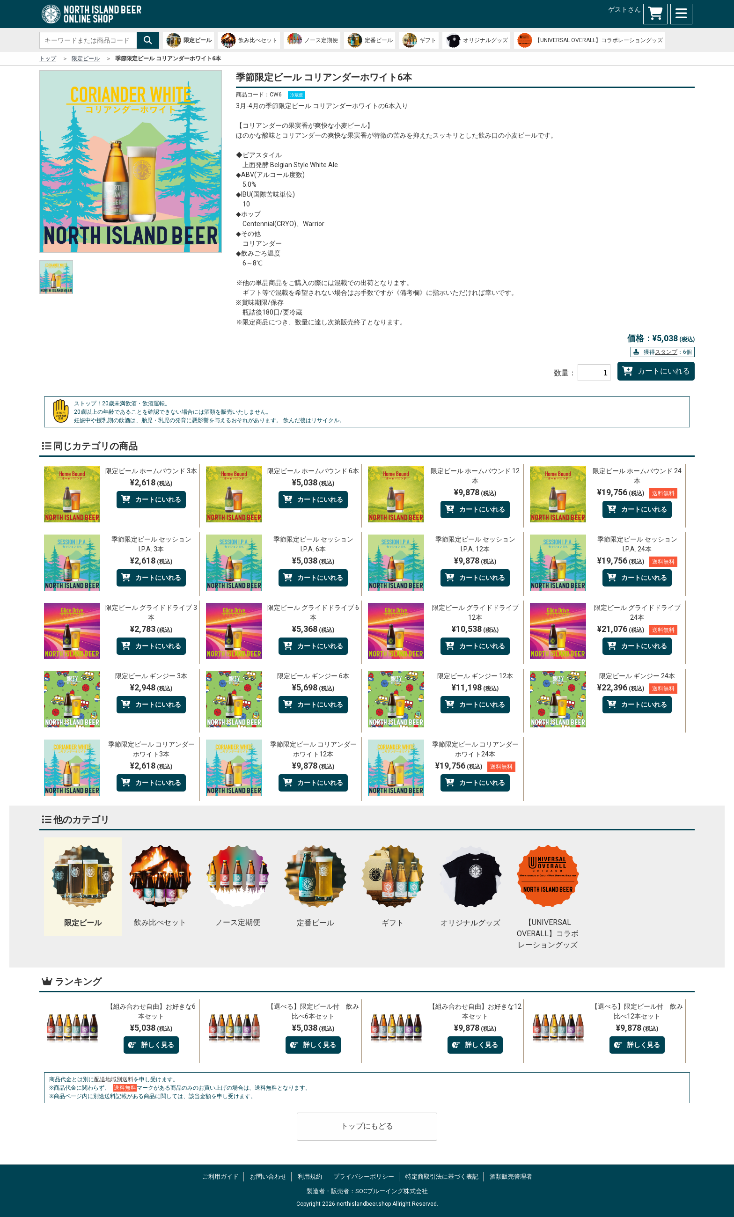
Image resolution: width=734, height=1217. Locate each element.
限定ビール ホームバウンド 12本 (475, 475)
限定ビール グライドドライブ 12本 (475, 612)
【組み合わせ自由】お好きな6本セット (151, 1011)
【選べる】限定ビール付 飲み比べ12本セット (637, 1011)
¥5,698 (313, 687)
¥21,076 (637, 629)
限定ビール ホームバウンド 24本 (637, 475)
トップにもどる (367, 1126)
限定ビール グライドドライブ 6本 (313, 612)
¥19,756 (637, 493)
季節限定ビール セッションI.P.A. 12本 (475, 544)
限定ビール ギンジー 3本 (151, 676)
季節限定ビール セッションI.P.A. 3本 (151, 544)
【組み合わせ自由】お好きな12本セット (475, 1011)
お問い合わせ (268, 1176)
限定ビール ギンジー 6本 (313, 676)
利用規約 (310, 1176)
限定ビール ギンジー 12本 (475, 676)
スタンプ (666, 352)
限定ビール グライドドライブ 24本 (637, 612)
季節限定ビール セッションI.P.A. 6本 (313, 544)
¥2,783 (151, 629)
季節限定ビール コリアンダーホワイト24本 (475, 749)
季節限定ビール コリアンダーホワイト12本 (313, 749)
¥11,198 (475, 687)
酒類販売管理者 (511, 1176)
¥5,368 (313, 629)
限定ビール (86, 58)
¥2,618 (151, 482)
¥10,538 (475, 629)
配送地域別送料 (113, 1079)
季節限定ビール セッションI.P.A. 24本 (637, 544)
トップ (47, 58)
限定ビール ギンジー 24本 (637, 676)
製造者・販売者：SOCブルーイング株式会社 (367, 1191)
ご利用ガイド (220, 1176)
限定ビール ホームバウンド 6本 (313, 471)
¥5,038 (313, 482)
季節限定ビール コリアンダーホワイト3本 (151, 749)
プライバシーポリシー (363, 1176)
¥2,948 (151, 687)
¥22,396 (637, 688)
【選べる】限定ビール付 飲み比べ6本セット (313, 1011)
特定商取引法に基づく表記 (441, 1176)
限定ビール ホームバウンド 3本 (151, 471)
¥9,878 (475, 492)
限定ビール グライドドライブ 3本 (151, 612)
